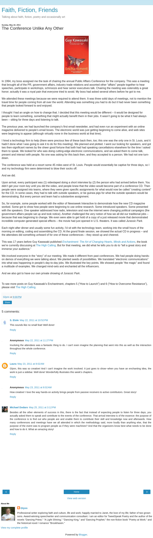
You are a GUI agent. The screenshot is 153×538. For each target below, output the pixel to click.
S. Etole (14, 320)
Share (7, 302)
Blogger (83, 534)
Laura (13, 363)
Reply (13, 330)
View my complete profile (14, 527)
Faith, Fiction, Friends (30, 10)
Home (76, 492)
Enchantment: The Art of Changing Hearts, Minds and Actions (98, 241)
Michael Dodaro (19, 407)
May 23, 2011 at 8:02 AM (30, 363)
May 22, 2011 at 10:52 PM (34, 320)
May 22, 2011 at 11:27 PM (39, 340)
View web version (76, 498)
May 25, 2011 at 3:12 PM (42, 407)
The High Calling (46, 245)
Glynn (24, 508)
